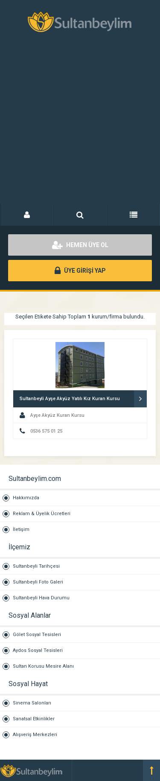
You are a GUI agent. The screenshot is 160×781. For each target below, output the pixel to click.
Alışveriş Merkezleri (35, 734)
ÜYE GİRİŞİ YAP (80, 270)
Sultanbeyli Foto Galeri (38, 582)
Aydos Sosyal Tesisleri (38, 650)
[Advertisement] (80, 127)
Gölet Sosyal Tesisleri (37, 634)
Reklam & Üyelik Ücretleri (41, 513)
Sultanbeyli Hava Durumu (41, 598)
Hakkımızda (26, 498)
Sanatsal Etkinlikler (34, 719)
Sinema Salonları (32, 703)
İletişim (21, 529)
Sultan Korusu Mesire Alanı (43, 666)
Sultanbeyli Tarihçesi (36, 566)
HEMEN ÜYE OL (80, 245)
